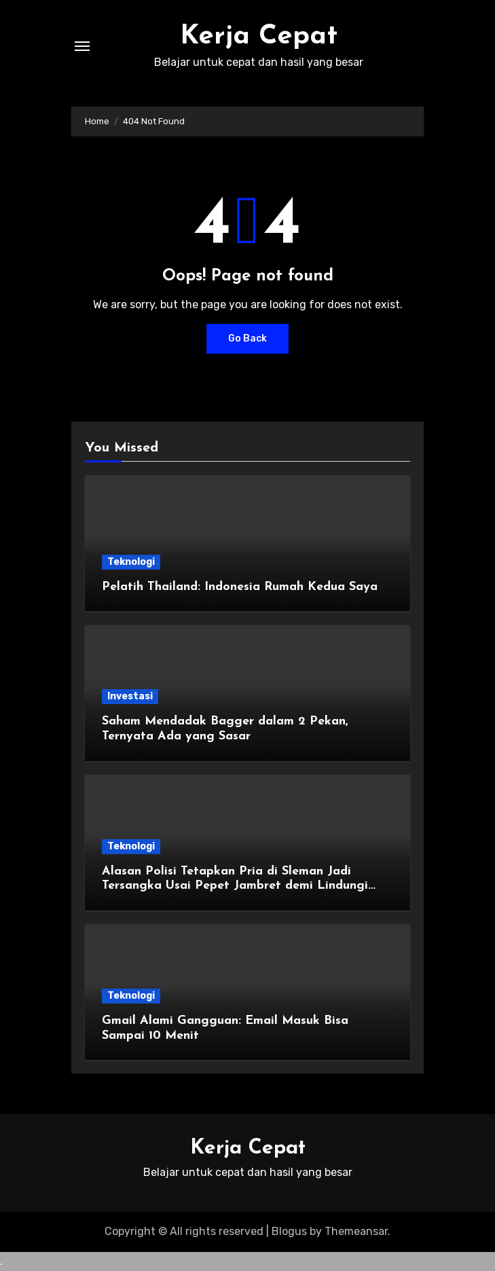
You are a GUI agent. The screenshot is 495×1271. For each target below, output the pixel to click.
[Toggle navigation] (82, 46)
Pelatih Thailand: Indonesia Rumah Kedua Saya (240, 587)
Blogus (289, 1231)
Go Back (247, 338)
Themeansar (356, 1231)
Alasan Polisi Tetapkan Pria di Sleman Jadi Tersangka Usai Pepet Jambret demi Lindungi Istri (235, 886)
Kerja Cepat (258, 36)
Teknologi (131, 562)
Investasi (130, 696)
